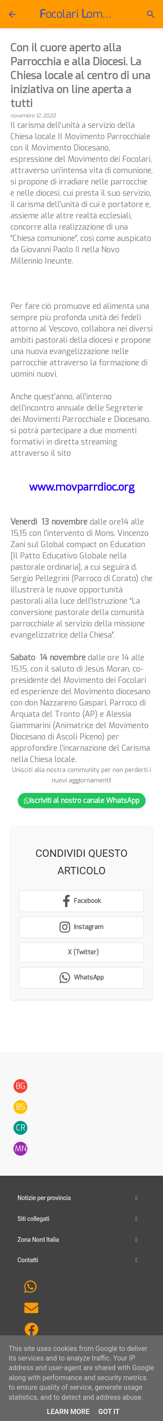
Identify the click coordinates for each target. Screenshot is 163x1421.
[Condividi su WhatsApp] (81, 978)
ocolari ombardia (95, 14)
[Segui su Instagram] (81, 927)
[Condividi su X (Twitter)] (81, 953)
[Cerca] (151, 14)
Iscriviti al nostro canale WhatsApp (82, 800)
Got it (109, 1412)
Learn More (68, 1412)
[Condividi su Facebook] (81, 901)
